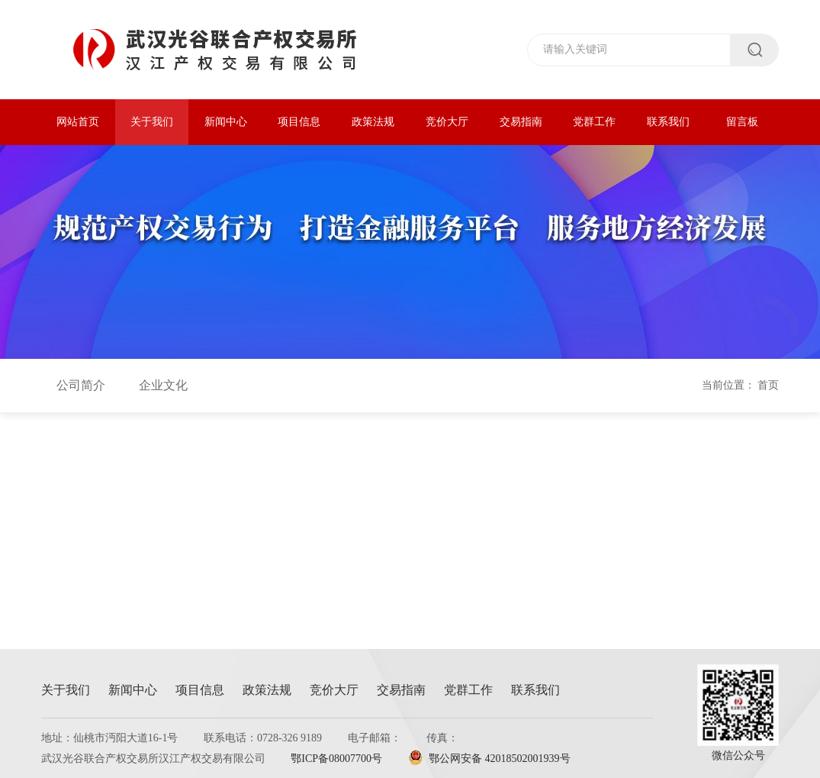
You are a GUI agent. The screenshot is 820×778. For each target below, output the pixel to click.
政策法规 (373, 122)
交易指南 (521, 122)
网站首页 (77, 122)
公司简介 (80, 385)
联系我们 (668, 122)
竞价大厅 (447, 122)
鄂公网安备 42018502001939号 (489, 758)
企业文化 (163, 385)
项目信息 (299, 122)
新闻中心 (225, 122)
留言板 (742, 122)
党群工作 (594, 122)
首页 (768, 385)
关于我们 (151, 122)
